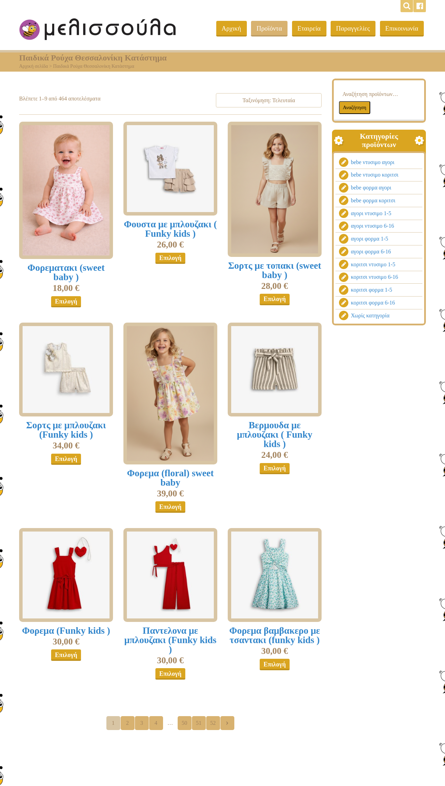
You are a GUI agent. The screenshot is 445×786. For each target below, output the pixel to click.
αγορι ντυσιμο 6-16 (372, 226)
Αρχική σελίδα (33, 66)
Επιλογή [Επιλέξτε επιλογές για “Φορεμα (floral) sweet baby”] (170, 506)
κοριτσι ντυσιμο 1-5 (373, 264)
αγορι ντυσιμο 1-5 (371, 213)
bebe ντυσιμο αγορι (372, 162)
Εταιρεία (307, 28)
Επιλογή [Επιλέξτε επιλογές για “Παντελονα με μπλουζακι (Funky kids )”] (170, 673)
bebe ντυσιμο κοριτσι (374, 175)
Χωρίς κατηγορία (370, 315)
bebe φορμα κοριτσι (373, 200)
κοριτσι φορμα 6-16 (373, 303)
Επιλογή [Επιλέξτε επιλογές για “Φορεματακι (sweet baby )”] (66, 301)
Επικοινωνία (401, 28)
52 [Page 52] (213, 723)
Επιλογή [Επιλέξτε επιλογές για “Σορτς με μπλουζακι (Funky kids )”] (66, 458)
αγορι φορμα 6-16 (371, 251)
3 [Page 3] (141, 723)
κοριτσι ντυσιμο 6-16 (374, 277)
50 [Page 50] (184, 723)
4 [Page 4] (156, 723)
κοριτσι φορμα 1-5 (371, 290)
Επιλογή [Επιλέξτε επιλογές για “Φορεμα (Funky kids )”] (66, 654)
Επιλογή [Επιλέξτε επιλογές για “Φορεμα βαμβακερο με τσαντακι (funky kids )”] (275, 664)
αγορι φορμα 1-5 (369, 239)
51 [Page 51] (199, 723)
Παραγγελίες (352, 28)
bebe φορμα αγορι (371, 188)
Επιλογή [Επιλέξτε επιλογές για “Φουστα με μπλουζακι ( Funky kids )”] (170, 257)
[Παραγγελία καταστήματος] (269, 100)
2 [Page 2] (127, 723)
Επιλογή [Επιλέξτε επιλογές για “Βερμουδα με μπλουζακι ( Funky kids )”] (275, 468)
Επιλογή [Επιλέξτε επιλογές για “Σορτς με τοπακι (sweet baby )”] (275, 298)
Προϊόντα (267, 28)
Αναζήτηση (354, 107)
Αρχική (228, 28)
